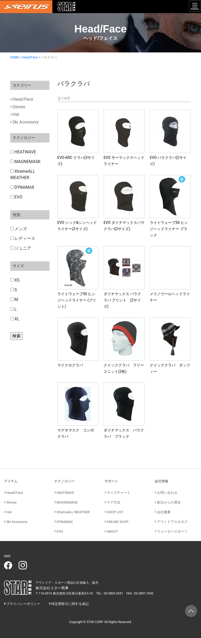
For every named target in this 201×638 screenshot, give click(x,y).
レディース (22, 238)
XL (14, 318)
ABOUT (112, 531)
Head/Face (30, 57)
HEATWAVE (23, 151)
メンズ (18, 228)
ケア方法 (113, 502)
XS (15, 280)
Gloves (19, 106)
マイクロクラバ (70, 365)
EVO (16, 196)
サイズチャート (119, 493)
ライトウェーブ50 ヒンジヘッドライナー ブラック (169, 228)
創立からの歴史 (169, 502)
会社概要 (164, 512)
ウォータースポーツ (172, 531)
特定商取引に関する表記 (70, 604)
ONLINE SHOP (118, 522)
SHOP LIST (115, 512)
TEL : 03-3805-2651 (109, 593)
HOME (14, 57)
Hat (16, 114)
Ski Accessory (26, 122)
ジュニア (20, 248)
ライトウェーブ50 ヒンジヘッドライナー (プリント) (76, 300)
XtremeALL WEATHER (22, 174)
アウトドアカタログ (172, 522)
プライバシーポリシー (23, 604)
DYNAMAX (22, 187)
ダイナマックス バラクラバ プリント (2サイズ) (122, 300)
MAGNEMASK (25, 161)
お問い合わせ (167, 493)
